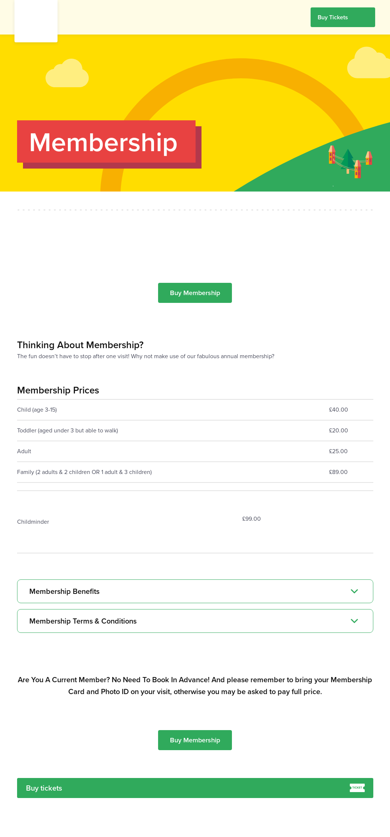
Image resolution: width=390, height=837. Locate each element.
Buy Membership (195, 292)
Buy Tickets (333, 17)
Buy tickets (195, 787)
